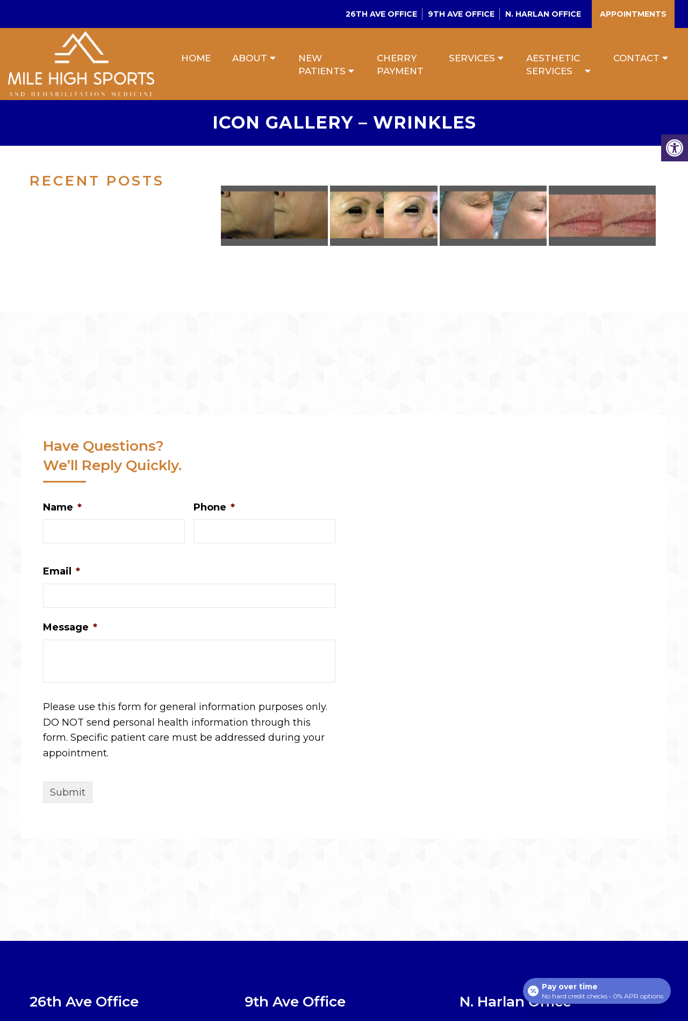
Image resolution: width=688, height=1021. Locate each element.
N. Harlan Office (543, 14)
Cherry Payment (400, 64)
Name (62, 508)
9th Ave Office (461, 14)
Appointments (633, 14)
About (249, 58)
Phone (214, 508)
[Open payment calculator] (596, 990)
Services (472, 58)
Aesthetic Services (553, 64)
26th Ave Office (381, 14)
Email (61, 572)
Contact (636, 58)
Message (70, 628)
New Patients (322, 64)
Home (196, 58)
